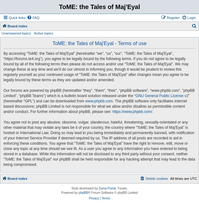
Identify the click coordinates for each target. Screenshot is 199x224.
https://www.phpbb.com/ (132, 112)
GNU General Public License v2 (162, 96)
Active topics (43, 33)
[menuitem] (33, 17)
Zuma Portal (107, 188)
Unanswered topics (16, 33)
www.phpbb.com (99, 101)
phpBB (83, 192)
